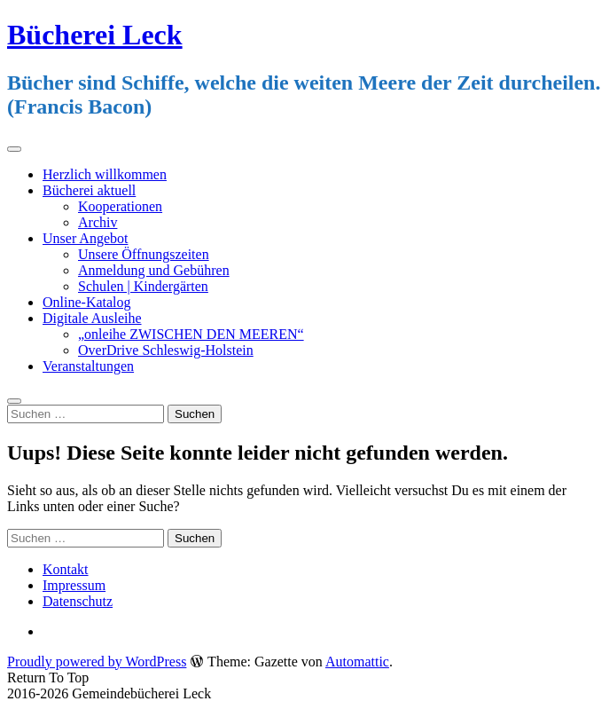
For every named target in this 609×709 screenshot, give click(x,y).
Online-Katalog (87, 302)
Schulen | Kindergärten (143, 286)
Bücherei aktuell (89, 190)
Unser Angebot (85, 238)
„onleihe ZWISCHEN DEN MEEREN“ (191, 334)
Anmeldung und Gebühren (154, 270)
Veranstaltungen (88, 366)
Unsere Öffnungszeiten (143, 254)
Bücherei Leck (95, 35)
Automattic (357, 661)
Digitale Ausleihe (92, 318)
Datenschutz (78, 601)
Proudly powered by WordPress (96, 661)
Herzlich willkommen (105, 174)
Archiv (97, 222)
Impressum (74, 585)
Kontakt (66, 569)
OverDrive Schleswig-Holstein (166, 350)
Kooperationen (120, 206)
